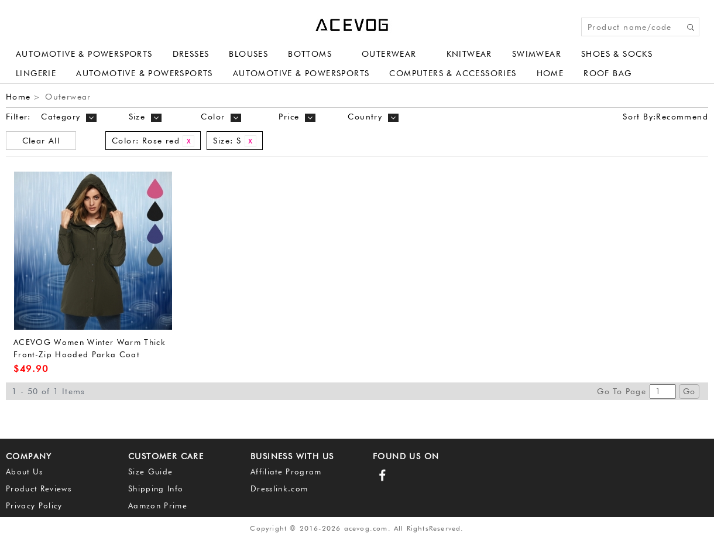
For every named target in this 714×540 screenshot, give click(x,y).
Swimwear (536, 54)
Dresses (191, 54)
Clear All (41, 140)
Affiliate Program (286, 471)
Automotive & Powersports (84, 54)
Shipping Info (155, 488)
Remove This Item (188, 141)
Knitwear (469, 54)
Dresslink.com (279, 488)
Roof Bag (607, 73)
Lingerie (36, 73)
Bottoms (310, 54)
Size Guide (150, 471)
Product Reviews (38, 488)
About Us (24, 471)
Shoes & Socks (617, 54)
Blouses (248, 54)
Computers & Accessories (452, 73)
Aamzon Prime (157, 505)
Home (550, 73)
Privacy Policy (34, 505)
